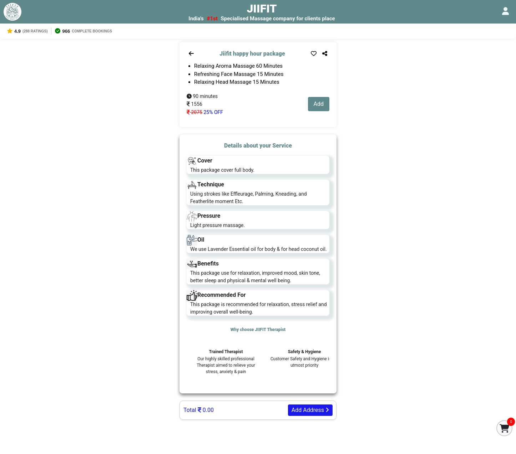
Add (319, 103)
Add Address (310, 410)
